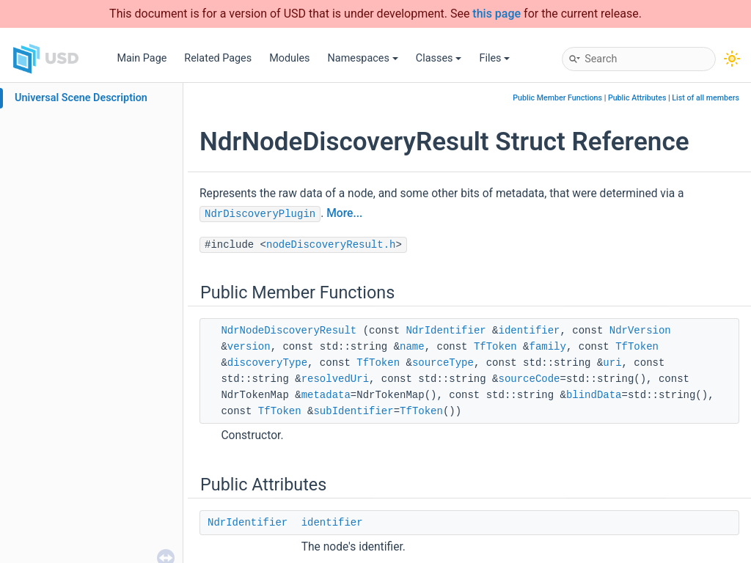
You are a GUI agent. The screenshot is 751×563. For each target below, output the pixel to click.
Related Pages (218, 58)
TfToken (495, 347)
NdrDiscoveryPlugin (260, 214)
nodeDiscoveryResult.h (330, 245)
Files (494, 58)
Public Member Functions (557, 98)
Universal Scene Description (81, 98)
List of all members (705, 98)
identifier (529, 330)
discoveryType (267, 363)
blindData (594, 395)
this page (496, 14)
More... (344, 213)
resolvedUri (335, 379)
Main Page (141, 58)
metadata (326, 395)
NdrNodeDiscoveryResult (288, 330)
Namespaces (363, 58)
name (412, 347)
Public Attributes (637, 98)
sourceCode (529, 379)
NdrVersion (640, 330)
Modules (289, 58)
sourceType (443, 363)
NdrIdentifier (446, 330)
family (548, 347)
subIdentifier (353, 411)
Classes (439, 58)
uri (612, 363)
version (249, 347)
